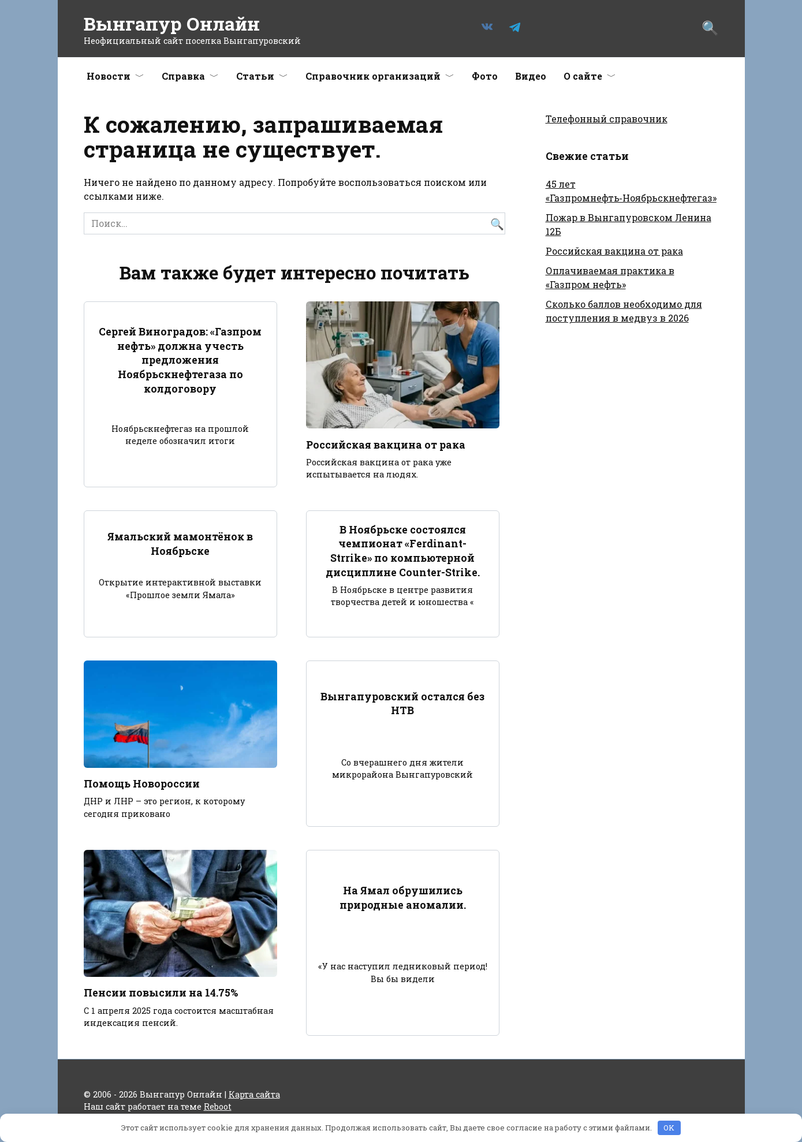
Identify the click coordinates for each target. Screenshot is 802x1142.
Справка (183, 76)
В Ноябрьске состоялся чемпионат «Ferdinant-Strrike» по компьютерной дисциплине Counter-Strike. (403, 551)
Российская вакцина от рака (385, 444)
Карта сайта (254, 1094)
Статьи (255, 76)
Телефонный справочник (606, 119)
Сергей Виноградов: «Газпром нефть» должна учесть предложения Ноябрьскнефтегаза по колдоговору (180, 360)
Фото (485, 76)
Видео (530, 76)
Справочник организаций (373, 76)
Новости (108, 76)
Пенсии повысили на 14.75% (161, 993)
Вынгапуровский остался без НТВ (402, 704)
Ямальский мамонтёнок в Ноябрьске (180, 544)
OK (668, 1127)
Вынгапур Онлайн (172, 23)
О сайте (583, 76)
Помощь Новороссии (142, 783)
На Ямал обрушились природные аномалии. (403, 898)
